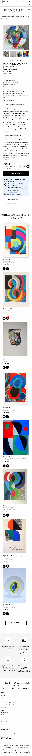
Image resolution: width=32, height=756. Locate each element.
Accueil (3, 16)
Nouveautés (4, 701)
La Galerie (3, 695)
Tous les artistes (10, 16)
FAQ (2, 727)
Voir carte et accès (13, 192)
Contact (3, 731)
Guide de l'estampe (6, 720)
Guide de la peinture (6, 722)
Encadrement (4, 712)
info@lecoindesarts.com (22, 747)
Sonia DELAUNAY (20, 16)
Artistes (3, 697)
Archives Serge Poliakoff (7, 703)
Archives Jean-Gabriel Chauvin (9, 705)
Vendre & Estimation (6, 716)
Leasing (3, 718)
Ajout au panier (16, 173)
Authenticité (4, 710)
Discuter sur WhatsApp (12, 194)
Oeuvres (3, 699)
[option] (16, 37)
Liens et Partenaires (6, 729)
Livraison (3, 714)
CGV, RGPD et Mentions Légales (9, 733)
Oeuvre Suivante (10, 203)
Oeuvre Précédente (11, 199)
